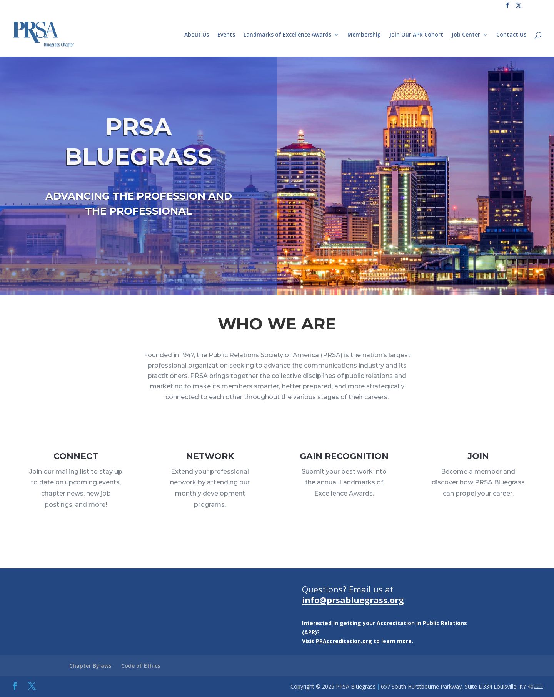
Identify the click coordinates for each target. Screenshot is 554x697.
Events (226, 35)
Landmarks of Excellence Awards (287, 35)
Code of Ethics (140, 665)
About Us (196, 35)
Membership (364, 35)
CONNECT (76, 462)
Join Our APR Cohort (416, 35)
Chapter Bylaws (90, 665)
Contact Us (511, 35)
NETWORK (209, 463)
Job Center (466, 35)
